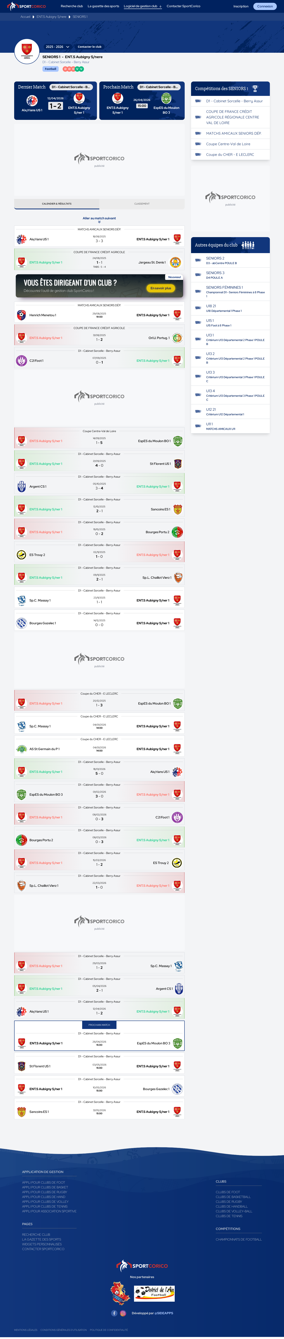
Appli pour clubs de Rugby (44, 1194)
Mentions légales (25, 1331)
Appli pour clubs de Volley (45, 1203)
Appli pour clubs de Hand (43, 1198)
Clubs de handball (232, 1208)
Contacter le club (89, 47)
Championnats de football (239, 1241)
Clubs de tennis (229, 1218)
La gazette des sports (41, 1241)
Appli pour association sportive (49, 1213)
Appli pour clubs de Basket (45, 1189)
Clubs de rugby (229, 1203)
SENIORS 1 (80, 17)
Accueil (25, 17)
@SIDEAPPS (164, 1315)
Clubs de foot (228, 1194)
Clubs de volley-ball (234, 1213)
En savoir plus (161, 290)
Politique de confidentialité (109, 1331)
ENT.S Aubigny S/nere (51, 17)
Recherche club (36, 1236)
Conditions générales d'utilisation (63, 1331)
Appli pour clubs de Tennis (44, 1208)
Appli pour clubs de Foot (43, 1184)
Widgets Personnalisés (42, 1246)
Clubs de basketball (233, 1198)
